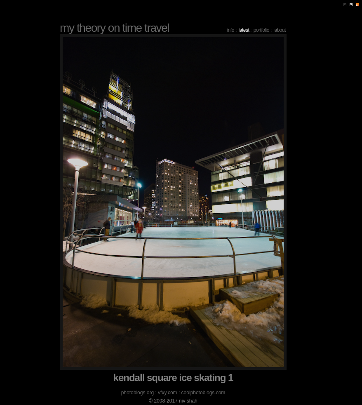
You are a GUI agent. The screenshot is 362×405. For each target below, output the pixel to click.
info (230, 30)
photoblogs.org (137, 393)
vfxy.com (167, 393)
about (280, 30)
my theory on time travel (114, 27)
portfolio (261, 30)
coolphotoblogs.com (203, 393)
